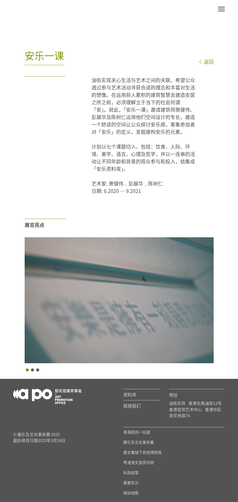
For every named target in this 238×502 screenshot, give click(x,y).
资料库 (129, 394)
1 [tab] (27, 369)
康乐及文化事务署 (138, 442)
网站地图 (131, 493)
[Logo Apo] (47, 396)
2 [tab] (32, 369)
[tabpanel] (119, 300)
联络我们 (132, 406)
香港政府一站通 (136, 432)
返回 (206, 61)
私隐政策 (131, 472)
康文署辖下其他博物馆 (142, 452)
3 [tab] (37, 369)
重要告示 (131, 482)
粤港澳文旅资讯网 (138, 462)
